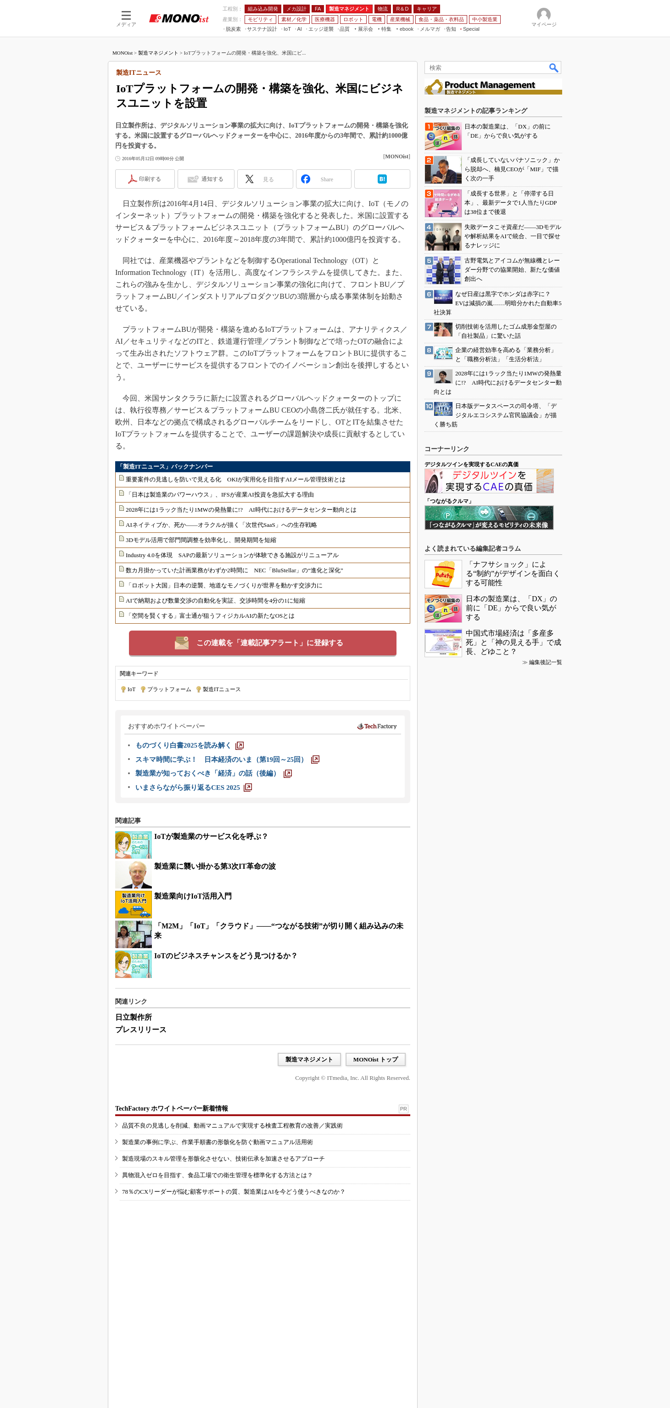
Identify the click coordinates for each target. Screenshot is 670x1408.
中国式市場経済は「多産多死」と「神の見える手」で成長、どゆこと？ (513, 642)
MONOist (122, 53)
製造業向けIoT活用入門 (193, 896)
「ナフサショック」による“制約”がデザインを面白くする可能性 (513, 573)
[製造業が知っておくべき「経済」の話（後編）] (213, 773)
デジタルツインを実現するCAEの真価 (471, 464)
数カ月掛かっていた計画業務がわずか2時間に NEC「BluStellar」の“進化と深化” (234, 570)
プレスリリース (141, 1030)
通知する (212, 179)
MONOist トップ (375, 1059)
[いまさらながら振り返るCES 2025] (193, 787)
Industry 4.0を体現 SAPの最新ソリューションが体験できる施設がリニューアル (232, 555)
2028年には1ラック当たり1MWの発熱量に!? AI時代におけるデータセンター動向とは (241, 509)
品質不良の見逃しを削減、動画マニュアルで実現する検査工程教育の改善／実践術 (232, 1125)
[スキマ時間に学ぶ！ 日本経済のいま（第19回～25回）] (227, 759)
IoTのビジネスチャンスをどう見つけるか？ (226, 956)
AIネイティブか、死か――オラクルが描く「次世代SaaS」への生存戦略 (221, 524)
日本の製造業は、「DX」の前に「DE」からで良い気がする (511, 608)
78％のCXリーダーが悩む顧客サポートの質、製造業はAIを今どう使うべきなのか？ (234, 1191)
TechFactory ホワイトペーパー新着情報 (171, 1108)
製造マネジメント (158, 53)
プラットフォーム (169, 689)
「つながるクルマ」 (449, 501)
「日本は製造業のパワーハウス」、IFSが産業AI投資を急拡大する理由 (220, 494)
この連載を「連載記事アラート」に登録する (269, 643)
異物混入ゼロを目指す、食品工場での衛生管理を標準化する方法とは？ (217, 1175)
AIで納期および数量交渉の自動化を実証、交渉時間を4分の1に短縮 (215, 600)
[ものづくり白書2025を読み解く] (189, 745)
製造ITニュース (222, 689)
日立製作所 (133, 1017)
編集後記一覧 (545, 662)
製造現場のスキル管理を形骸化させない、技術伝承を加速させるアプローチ (223, 1158)
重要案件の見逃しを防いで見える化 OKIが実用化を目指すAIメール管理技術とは (236, 479)
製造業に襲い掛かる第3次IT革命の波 (215, 866)
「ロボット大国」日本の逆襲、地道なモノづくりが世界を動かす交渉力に (224, 585)
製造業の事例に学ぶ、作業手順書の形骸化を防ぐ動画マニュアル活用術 (217, 1142)
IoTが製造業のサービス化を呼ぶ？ (211, 836)
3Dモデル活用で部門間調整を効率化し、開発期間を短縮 (201, 539)
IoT (131, 689)
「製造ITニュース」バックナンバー (165, 466)
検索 (554, 67)
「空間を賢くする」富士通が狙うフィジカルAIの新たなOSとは (210, 615)
